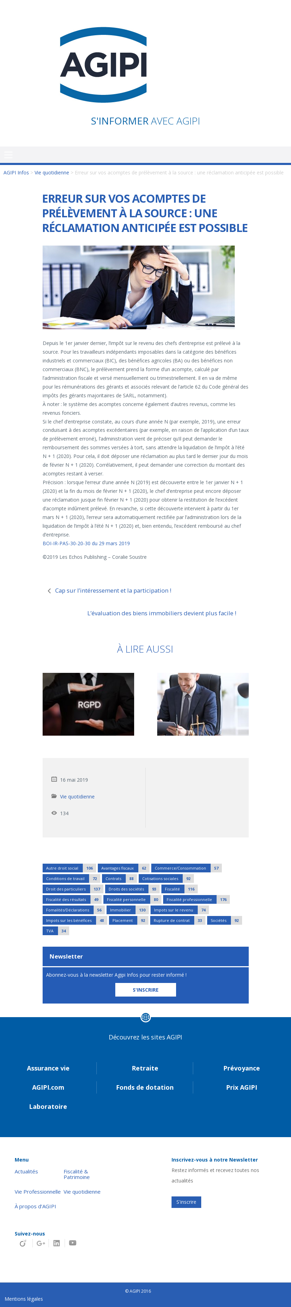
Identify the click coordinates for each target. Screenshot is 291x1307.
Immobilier (129, 910)
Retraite (145, 1068)
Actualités (26, 1171)
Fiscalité (181, 889)
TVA (57, 930)
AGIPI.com (48, 1087)
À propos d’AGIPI (35, 1206)
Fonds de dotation (145, 1087)
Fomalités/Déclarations (75, 910)
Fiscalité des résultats (74, 899)
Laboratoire (48, 1106)
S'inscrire (186, 1202)
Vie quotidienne (52, 172)
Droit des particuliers (74, 889)
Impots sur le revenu (181, 910)
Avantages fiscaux (125, 868)
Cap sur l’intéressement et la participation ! (113, 590)
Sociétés (226, 920)
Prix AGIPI (241, 1087)
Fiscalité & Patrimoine (77, 1174)
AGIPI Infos (16, 172)
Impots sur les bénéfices (76, 920)
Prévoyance (241, 1068)
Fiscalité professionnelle (198, 899)
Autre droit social (71, 868)
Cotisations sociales (168, 878)
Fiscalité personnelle (134, 899)
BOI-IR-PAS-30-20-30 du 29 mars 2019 (86, 543)
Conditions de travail (73, 878)
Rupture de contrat (179, 920)
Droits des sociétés (134, 889)
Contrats (121, 878)
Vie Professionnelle (38, 1192)
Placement (130, 920)
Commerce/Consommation (188, 868)
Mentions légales (24, 1298)
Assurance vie (48, 1068)
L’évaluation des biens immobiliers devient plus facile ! (161, 613)
